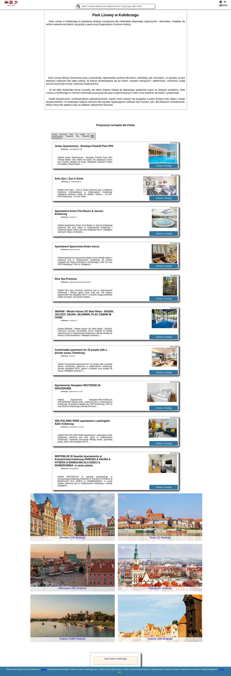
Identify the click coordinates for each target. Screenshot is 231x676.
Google (44, 669)
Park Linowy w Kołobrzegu (115, 659)
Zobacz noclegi (164, 165)
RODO (221, 669)
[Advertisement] (115, 49)
